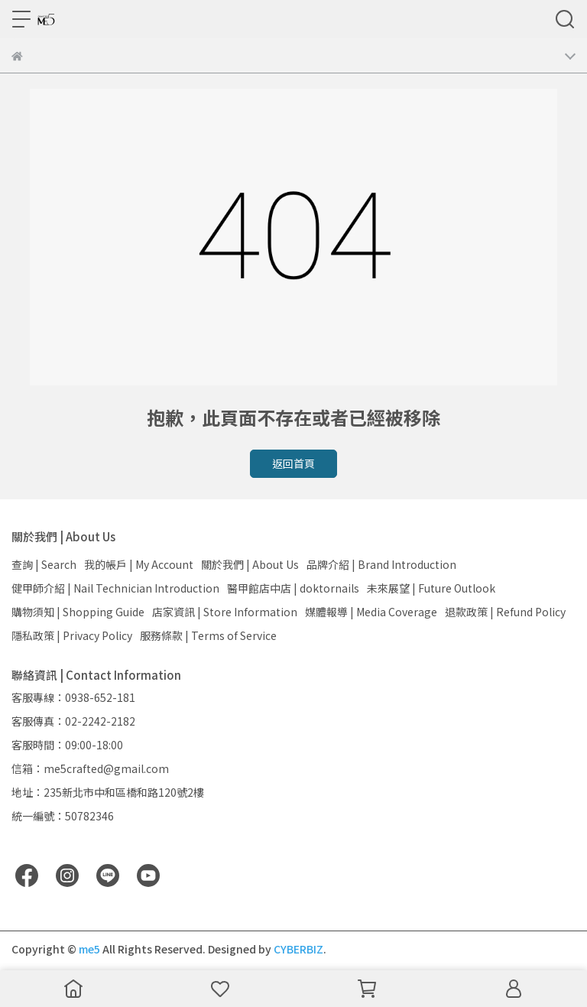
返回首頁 (293, 463)
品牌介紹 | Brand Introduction (381, 564)
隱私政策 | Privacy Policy (71, 635)
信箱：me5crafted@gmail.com (90, 768)
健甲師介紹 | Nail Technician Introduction (115, 588)
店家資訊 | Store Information (224, 611)
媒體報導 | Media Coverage (371, 611)
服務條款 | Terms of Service (208, 635)
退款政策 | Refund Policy (505, 611)
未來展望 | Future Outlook (431, 588)
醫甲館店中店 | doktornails (293, 588)
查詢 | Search (43, 564)
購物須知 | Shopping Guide (77, 611)
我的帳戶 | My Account (138, 564)
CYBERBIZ (298, 949)
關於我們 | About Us (250, 564)
